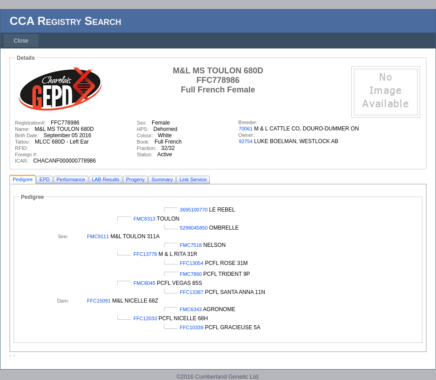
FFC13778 (145, 254)
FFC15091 (99, 300)
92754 (246, 141)
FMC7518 (191, 245)
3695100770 (194, 209)
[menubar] (21, 40)
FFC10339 (191, 327)
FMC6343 (191, 309)
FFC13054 (191, 263)
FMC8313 (144, 218)
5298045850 (194, 228)
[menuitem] (21, 40)
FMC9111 (98, 236)
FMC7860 (191, 274)
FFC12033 (145, 318)
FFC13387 (191, 292)
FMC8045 (144, 283)
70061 (246, 128)
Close (21, 40)
